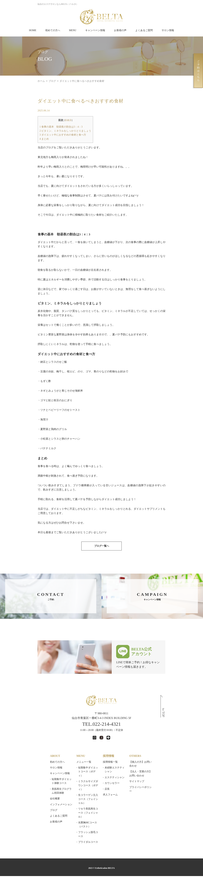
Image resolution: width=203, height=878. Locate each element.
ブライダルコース (75, 792)
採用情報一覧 (111, 736)
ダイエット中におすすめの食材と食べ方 (43, 134)
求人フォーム (111, 765)
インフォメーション (34, 774)
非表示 (48, 120)
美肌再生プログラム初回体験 (41, 763)
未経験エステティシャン (119, 742)
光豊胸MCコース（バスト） (80, 781)
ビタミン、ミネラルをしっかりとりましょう (46, 130)
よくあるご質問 (144, 30)
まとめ (24, 138)
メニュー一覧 (70, 736)
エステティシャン (115, 747)
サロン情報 (168, 30)
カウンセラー (112, 753)
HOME (32, 30)
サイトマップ (151, 751)
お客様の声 (120, 30)
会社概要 (28, 769)
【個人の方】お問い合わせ (159, 736)
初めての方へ (52, 30)
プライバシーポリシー (156, 757)
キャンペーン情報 (95, 30)
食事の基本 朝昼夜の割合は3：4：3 (41, 126)
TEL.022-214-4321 (101, 698)
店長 (107, 759)
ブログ (27, 780)
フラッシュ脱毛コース (77, 786)
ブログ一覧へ (101, 520)
